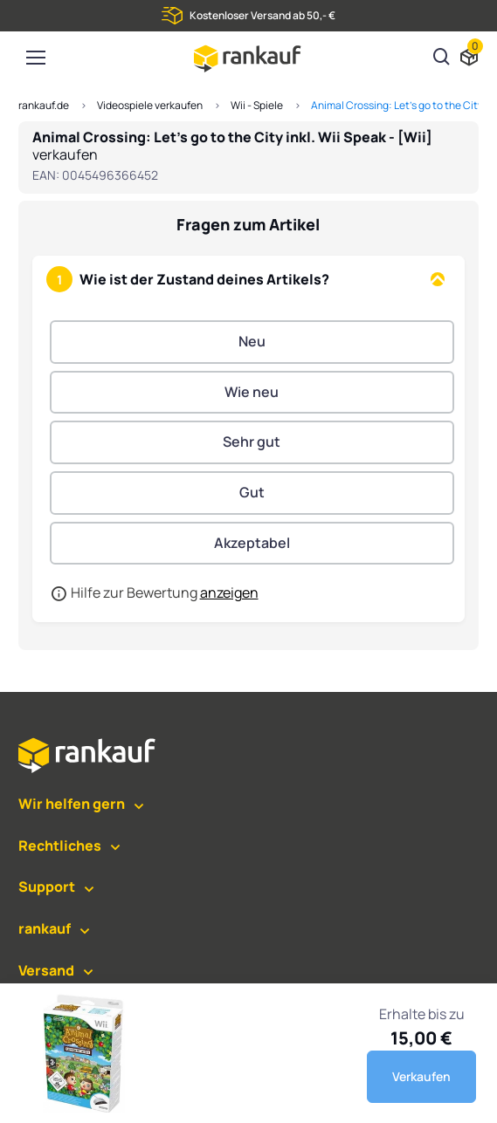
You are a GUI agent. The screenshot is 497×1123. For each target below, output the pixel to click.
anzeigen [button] (229, 592)
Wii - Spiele (257, 105)
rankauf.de (43, 105)
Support (46, 886)
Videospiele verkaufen (150, 105)
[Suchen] (442, 58)
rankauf (44, 928)
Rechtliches (59, 845)
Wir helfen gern (71, 803)
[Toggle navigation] (35, 57)
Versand (46, 970)
